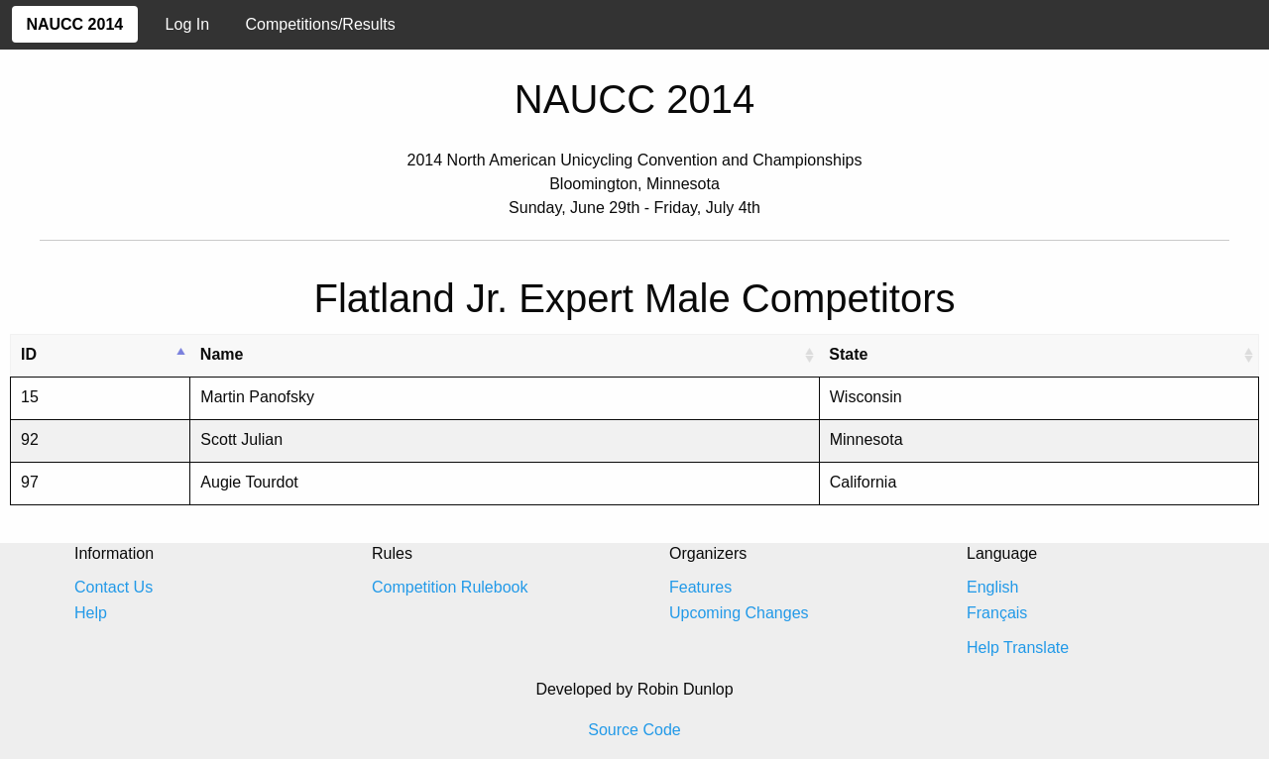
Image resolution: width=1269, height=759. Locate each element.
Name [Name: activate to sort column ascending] (222, 354)
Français (997, 612)
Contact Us (113, 587)
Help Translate (1018, 647)
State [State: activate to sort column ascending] (848, 354)
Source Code (634, 729)
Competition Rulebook (449, 587)
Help (90, 612)
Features (700, 587)
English (992, 587)
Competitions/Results (321, 24)
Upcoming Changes (739, 612)
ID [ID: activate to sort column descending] (29, 354)
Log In (187, 24)
